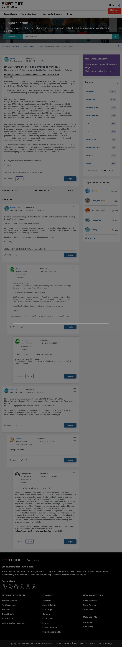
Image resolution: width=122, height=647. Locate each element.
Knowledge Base (28, 14)
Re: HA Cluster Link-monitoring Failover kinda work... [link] (57, 46)
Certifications (48, 618)
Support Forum (10, 14)
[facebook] (4, 586)
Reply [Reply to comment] (70, 255)
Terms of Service (63, 643)
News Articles (89, 605)
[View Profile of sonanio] (13, 390)
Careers (46, 614)
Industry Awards (49, 627)
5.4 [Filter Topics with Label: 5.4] (87, 131)
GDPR (92, 643)
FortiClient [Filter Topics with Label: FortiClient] (90, 99)
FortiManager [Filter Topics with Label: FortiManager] (92, 107)
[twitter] (10, 586)
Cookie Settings (105, 643)
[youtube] (16, 586)
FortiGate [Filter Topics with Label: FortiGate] (90, 91)
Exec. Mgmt (47, 609)
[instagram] (28, 586)
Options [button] (74, 58)
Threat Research (9, 600)
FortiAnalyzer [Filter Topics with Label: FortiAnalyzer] (92, 115)
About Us (46, 600)
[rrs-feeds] (34, 586)
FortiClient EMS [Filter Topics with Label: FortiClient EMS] (93, 147)
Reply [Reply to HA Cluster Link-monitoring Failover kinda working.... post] (70, 179)
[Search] (115, 36)
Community (88, 626)
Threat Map (7, 609)
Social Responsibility (51, 632)
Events (45, 623)
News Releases (90, 600)
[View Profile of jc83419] (19, 269)
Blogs (69, 14)
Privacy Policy (80, 643)
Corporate (87, 622)
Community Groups (51, 14)
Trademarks (88, 609)
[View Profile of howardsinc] (15, 58)
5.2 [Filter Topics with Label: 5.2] (87, 123)
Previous (93, 171)
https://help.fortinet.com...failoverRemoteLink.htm (36, 531)
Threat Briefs (8, 614)
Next (111, 171)
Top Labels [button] (115, 82)
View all (88, 238)
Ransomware (7, 618)
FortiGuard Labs (9, 605)
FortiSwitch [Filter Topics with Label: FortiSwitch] (91, 139)
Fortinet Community (12, 5)
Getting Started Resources (13, 623)
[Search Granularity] (13, 36)
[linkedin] (22, 586)
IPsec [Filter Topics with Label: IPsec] (88, 163)
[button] (18, 179)
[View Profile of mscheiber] (20, 439)
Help (111, 5)
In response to (24, 444)
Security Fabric (49, 605)
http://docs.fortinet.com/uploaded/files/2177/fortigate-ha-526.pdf (31, 75)
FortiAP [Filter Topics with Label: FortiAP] (89, 155)
